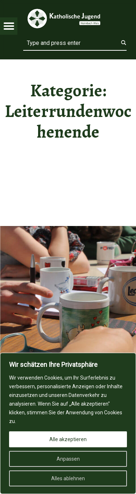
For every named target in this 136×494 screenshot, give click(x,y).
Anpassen (68, 459)
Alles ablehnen (68, 478)
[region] (68, 423)
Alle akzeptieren (68, 439)
